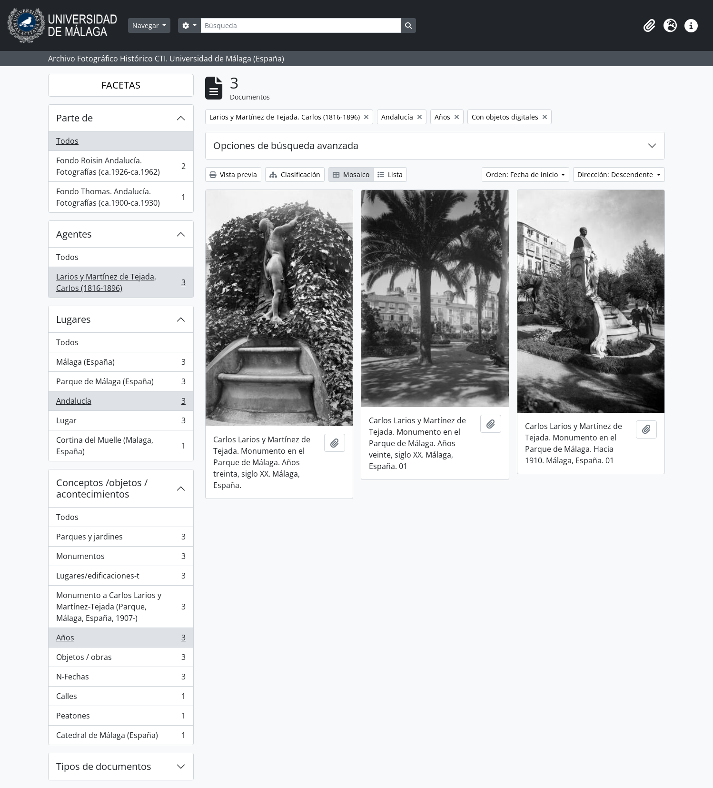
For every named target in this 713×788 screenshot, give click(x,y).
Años (121, 640)
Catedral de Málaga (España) (121, 737)
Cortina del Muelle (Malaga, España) (121, 446)
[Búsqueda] (300, 25)
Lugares (73, 319)
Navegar (146, 25)
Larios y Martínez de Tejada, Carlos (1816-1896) (121, 282)
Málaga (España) (121, 364)
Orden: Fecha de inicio (523, 174)
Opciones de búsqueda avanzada (285, 145)
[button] (649, 25)
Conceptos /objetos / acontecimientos (102, 488)
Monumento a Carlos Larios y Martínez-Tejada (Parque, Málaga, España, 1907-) (121, 606)
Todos (67, 141)
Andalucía (121, 403)
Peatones (121, 718)
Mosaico (351, 174)
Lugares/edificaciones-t (121, 578)
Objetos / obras (121, 659)
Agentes (74, 234)
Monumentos (121, 558)
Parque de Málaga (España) (121, 383)
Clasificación (294, 174)
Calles (121, 698)
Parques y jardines (121, 539)
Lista (390, 174)
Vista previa (233, 174)
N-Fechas (121, 679)
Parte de (74, 117)
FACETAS (120, 85)
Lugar (121, 422)
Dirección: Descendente (616, 174)
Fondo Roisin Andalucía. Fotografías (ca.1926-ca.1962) (121, 166)
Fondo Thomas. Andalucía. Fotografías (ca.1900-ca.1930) (121, 197)
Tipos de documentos (103, 766)
